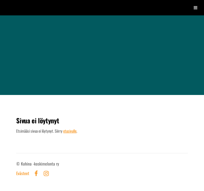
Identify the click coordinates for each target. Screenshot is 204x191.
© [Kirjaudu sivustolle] (18, 163)
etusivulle (69, 131)
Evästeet (22, 173)
